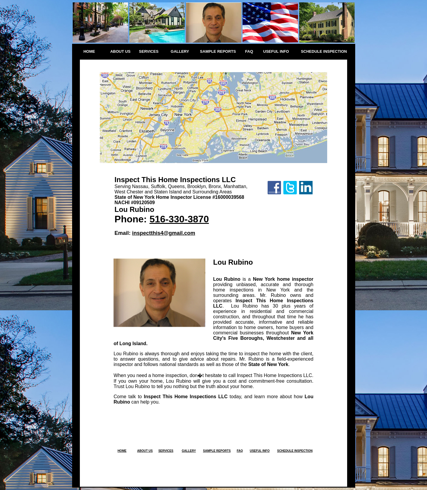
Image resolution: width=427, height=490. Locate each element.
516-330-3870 (179, 219)
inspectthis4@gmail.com (163, 233)
